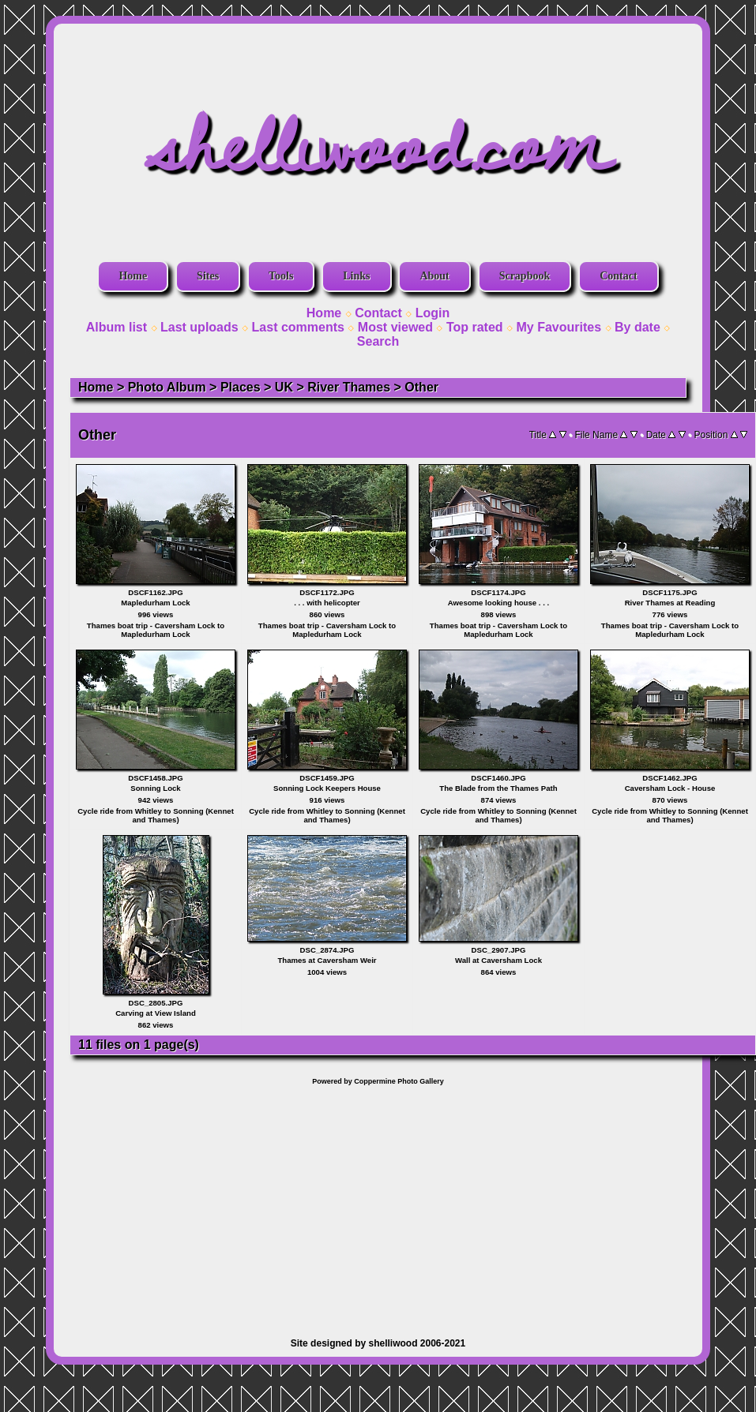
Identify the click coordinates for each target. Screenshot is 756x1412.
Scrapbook (525, 276)
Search (378, 341)
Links (356, 276)
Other (421, 387)
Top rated (474, 327)
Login (433, 313)
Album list (116, 327)
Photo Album (167, 387)
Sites (208, 276)
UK (284, 387)
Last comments (298, 327)
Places (240, 387)
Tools (281, 276)
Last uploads (199, 327)
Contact (618, 276)
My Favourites (559, 327)
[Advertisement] (378, 1203)
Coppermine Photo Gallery (399, 1081)
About (434, 276)
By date (637, 327)
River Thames (348, 387)
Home (132, 276)
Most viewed (395, 327)
